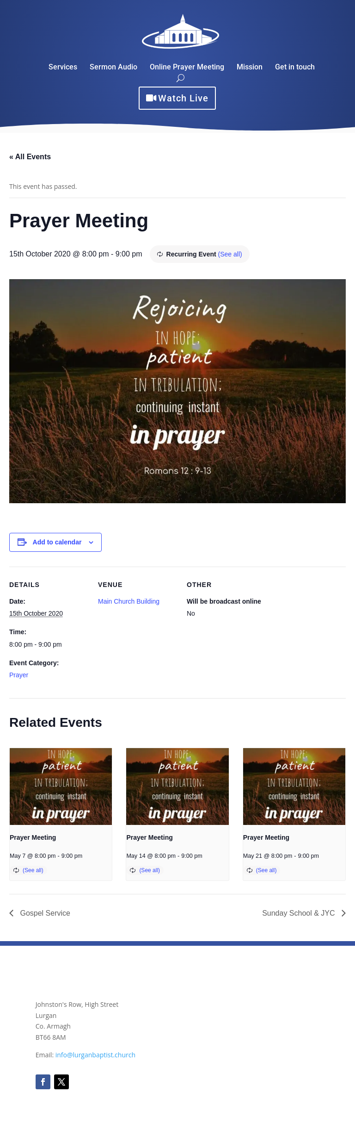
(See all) (230, 254)
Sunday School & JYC (299, 913)
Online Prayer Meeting (187, 67)
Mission (250, 67)
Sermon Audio (113, 67)
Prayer (18, 675)
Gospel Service (44, 913)
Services (63, 67)
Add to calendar (57, 542)
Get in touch (295, 67)
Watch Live (183, 98)
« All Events (30, 157)
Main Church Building (128, 601)
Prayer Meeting (33, 837)
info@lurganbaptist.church (95, 1054)
